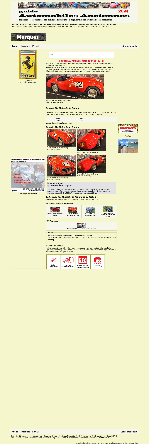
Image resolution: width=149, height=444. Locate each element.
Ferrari (35, 46)
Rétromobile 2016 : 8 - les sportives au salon (81, 228)
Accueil (15, 46)
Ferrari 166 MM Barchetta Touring (73, 213)
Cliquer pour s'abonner (28, 193)
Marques (25, 46)
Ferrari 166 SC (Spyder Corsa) (55, 213)
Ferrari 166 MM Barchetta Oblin (90, 214)
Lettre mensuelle (129, 46)
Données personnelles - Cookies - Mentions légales (124, 443)
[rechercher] (81, 54)
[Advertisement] (88, 38)
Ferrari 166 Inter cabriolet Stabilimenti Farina (108, 214)
